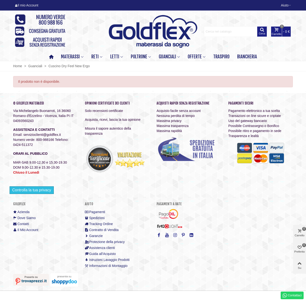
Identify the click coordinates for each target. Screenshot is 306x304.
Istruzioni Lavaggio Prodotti (107, 259)
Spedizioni (95, 218)
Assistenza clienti (100, 247)
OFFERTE (195, 57)
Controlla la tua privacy (31, 190)
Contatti (21, 224)
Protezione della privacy (105, 241)
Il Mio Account (25, 229)
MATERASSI (70, 57)
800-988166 (45, 140)
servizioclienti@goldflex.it (42, 135)
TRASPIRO (221, 57)
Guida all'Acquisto (100, 253)
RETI (95, 57)
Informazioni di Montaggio (106, 265)
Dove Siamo (24, 218)
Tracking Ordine (99, 224)
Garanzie (94, 235)
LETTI (114, 57)
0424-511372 (23, 145)
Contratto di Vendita (102, 229)
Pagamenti (95, 212)
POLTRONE (139, 57)
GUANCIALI (167, 57)
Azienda (21, 212)
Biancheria (247, 57)
